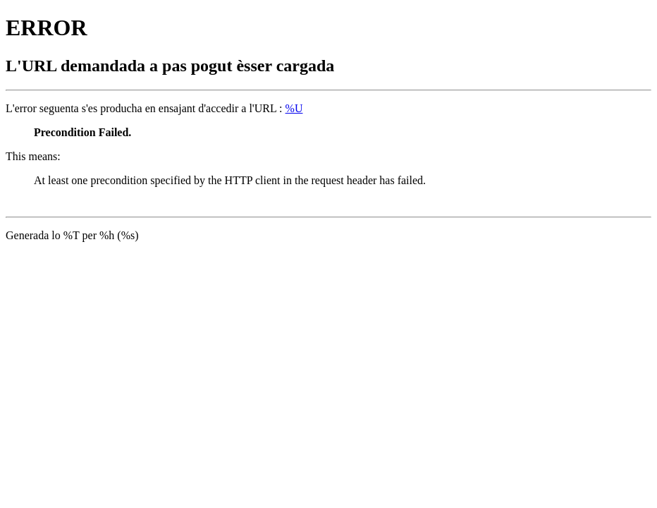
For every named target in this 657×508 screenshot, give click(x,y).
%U (294, 108)
